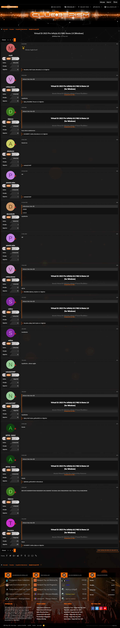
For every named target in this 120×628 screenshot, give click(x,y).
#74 (117, 455)
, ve (33, 482)
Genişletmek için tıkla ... (69, 95)
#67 (117, 234)
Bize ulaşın (13, 625)
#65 (117, 171)
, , (36, 70)
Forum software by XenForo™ (97, 625)
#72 (117, 392)
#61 (117, 44)
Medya (97, 7)
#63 (117, 108)
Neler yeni (84, 7)
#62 (117, 75)
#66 (117, 202)
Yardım (34, 625)
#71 (117, 360)
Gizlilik (29, 625)
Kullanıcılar (111, 7)
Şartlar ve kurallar (22, 625)
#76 (117, 519)
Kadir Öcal (114, 625)
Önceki (4, 40)
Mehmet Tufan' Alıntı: (28, 79)
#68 (117, 265)
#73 (117, 424)
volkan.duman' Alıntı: (28, 206)
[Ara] (115, 2)
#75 (117, 487)
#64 (117, 140)
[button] (75, 7)
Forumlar (70, 7)
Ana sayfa (57, 7)
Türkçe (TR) (7, 625)
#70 (117, 329)
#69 (117, 297)
